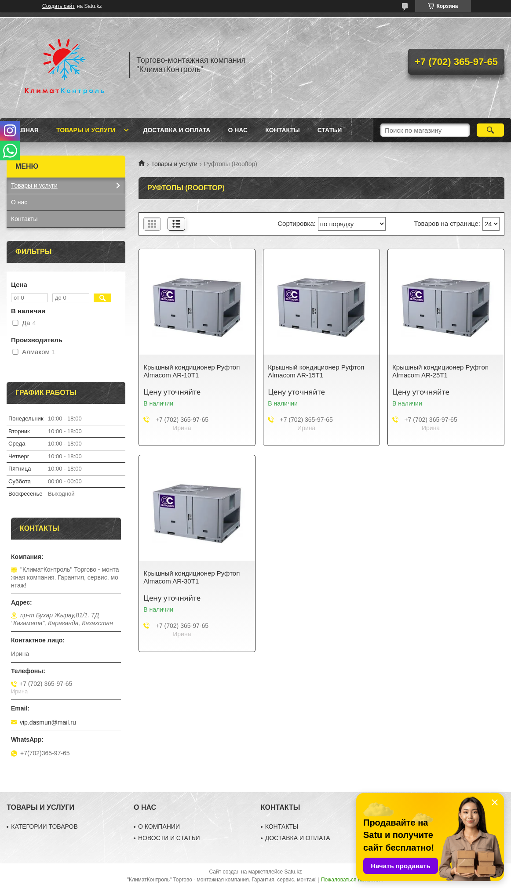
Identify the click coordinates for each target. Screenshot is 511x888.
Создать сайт (58, 6)
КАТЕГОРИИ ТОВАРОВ (44, 826)
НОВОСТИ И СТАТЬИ (169, 837)
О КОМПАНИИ (159, 826)
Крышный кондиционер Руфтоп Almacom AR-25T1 (440, 371)
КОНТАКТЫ (282, 826)
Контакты (282, 130)
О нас (238, 130)
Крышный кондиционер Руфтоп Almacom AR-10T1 (191, 371)
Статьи (330, 130)
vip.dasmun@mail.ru (48, 722)
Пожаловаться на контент (352, 880)
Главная (24, 130)
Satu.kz (293, 872)
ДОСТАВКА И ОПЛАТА (297, 837)
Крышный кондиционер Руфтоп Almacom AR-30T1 (191, 577)
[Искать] (490, 130)
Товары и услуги (86, 130)
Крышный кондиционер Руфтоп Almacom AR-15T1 (316, 371)
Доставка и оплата (176, 130)
